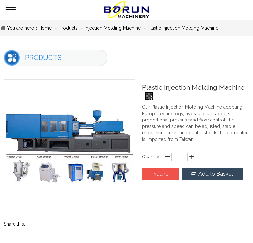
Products (68, 28)
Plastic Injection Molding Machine (183, 28)
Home (45, 28)
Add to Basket (215, 174)
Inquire (160, 174)
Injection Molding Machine (113, 28)
